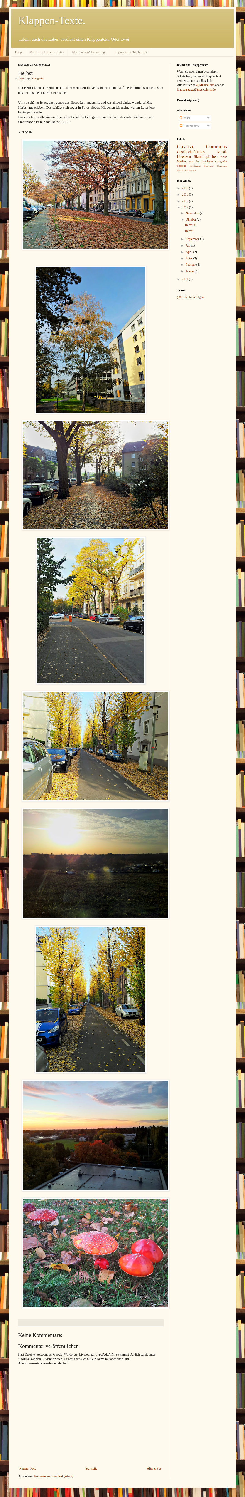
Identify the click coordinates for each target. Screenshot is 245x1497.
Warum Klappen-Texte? (47, 52)
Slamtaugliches (205, 156)
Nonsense (222, 165)
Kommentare (190, 126)
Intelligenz (195, 165)
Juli (188, 245)
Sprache (181, 165)
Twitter (192, 170)
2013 (185, 201)
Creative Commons (202, 146)
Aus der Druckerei (201, 161)
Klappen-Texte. (52, 20)
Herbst (189, 231)
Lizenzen (184, 156)
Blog (18, 52)
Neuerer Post (27, 1468)
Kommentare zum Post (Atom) (53, 1476)
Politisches (182, 170)
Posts (185, 118)
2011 (185, 279)
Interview (209, 165)
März (189, 258)
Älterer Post (154, 1468)
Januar (190, 271)
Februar (191, 264)
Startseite (91, 1468)
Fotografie (38, 78)
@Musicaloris (205, 85)
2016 (185, 194)
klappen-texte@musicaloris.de (196, 89)
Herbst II (190, 225)
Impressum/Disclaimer (130, 52)
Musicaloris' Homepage (89, 52)
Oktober (191, 219)
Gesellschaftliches (191, 152)
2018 (185, 188)
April (189, 252)
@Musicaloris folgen (190, 297)
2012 (185, 207)
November (193, 213)
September (193, 239)
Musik (222, 152)
